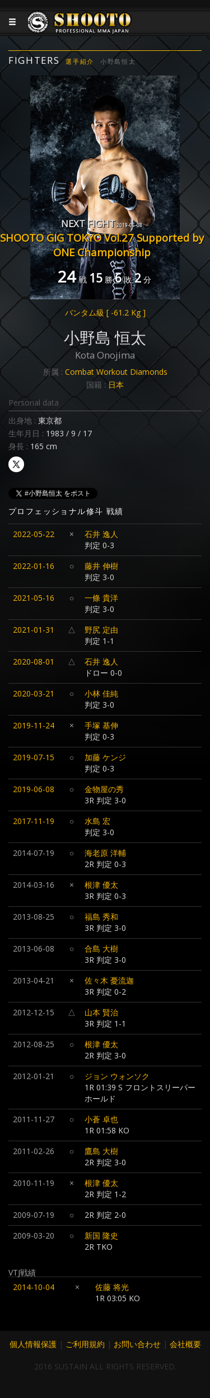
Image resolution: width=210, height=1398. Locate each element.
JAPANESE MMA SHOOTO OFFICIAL (80, 30)
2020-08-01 (33, 661)
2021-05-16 (33, 597)
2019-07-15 (33, 757)
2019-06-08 (33, 789)
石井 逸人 (101, 534)
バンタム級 (105, 312)
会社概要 (185, 1344)
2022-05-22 (33, 534)
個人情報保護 (33, 1344)
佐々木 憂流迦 (109, 980)
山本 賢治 (101, 1012)
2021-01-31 (33, 629)
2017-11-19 (33, 821)
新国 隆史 (101, 1235)
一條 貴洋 (101, 597)
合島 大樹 (101, 948)
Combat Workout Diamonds (116, 371)
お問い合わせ (137, 1344)
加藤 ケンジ (105, 757)
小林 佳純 (101, 693)
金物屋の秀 (104, 789)
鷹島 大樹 (101, 1151)
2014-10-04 (33, 1287)
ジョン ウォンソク (117, 1076)
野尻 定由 (101, 629)
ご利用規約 (85, 1344)
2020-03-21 (33, 693)
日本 (116, 384)
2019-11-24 (33, 725)
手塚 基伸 (101, 725)
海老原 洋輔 (105, 853)
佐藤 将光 (112, 1287)
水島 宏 (97, 821)
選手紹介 (80, 61)
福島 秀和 (101, 916)
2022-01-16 (33, 566)
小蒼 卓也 (101, 1119)
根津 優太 (101, 884)
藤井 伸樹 (101, 566)
